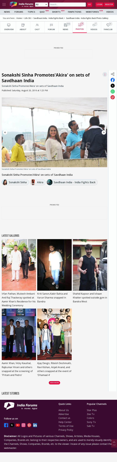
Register (109, 4)
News (7, 11)
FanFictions (74, 11)
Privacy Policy (65, 429)
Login (99, 4)
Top (114, 443)
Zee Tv (90, 414)
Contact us (64, 418)
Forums (18, 11)
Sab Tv (90, 426)
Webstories (92, 11)
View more (54, 383)
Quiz (42, 11)
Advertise (63, 414)
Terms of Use (65, 426)
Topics (31, 11)
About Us (63, 410)
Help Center (65, 422)
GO (89, 4)
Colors (90, 418)
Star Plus (92, 410)
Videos (110, 11)
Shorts (56, 11)
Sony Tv (91, 422)
